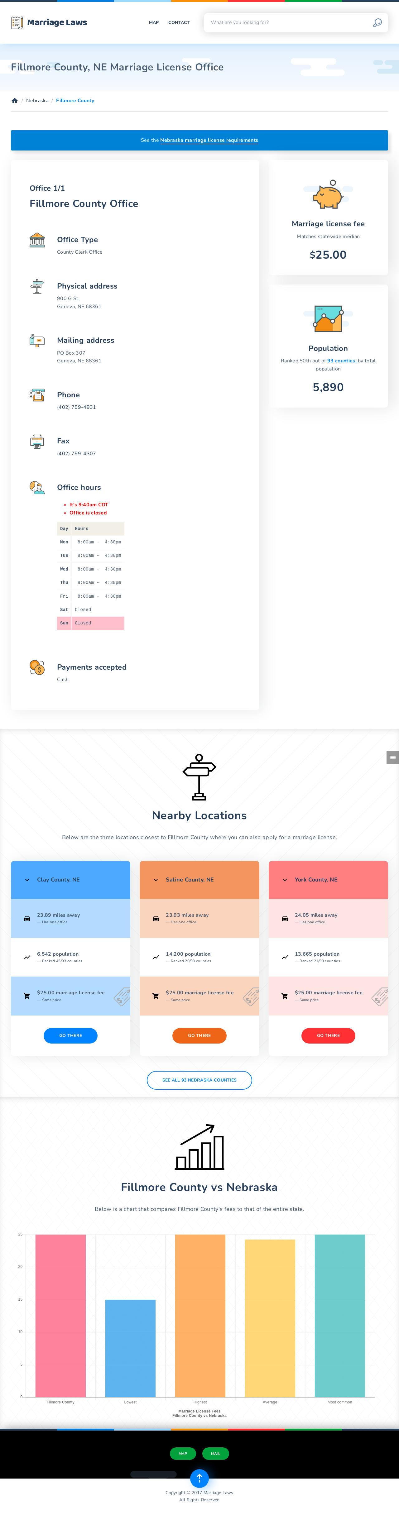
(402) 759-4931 (76, 407)
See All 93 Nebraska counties (199, 1080)
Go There (70, 1036)
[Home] (14, 100)
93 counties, (342, 360)
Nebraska (37, 100)
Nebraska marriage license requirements (209, 140)
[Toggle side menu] (393, 757)
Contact (179, 23)
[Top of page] (199, 1478)
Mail (215, 1453)
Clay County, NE (58, 879)
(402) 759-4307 (76, 453)
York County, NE (316, 879)
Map (154, 23)
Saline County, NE (190, 879)
